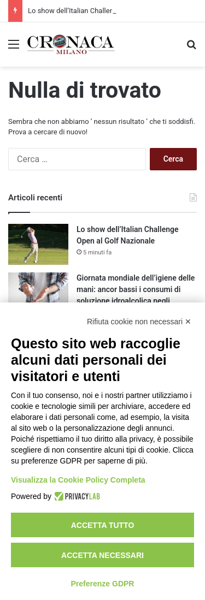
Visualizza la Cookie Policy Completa (78, 480)
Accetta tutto (102, 525)
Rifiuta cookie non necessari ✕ (139, 321)
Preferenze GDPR (102, 583)
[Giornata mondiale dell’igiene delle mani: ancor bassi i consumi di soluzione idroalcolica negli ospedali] (38, 292)
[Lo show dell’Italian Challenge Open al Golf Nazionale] (38, 244)
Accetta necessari (102, 555)
